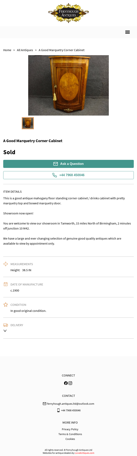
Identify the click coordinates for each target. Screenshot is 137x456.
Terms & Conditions (70, 434)
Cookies (70, 439)
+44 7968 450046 (68, 175)
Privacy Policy (70, 429)
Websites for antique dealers (57, 452)
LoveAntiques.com (84, 452)
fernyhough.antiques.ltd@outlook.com (70, 403)
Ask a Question (68, 164)
